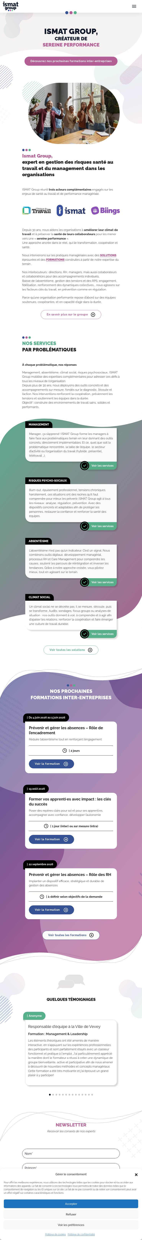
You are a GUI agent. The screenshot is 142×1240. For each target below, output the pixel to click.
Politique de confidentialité (81, 1234)
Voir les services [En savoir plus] (102, 465)
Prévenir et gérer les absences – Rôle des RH (70, 874)
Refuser (71, 1214)
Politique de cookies (55, 1234)
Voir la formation (51, 764)
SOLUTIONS (108, 255)
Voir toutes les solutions (71, 650)
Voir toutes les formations (71, 935)
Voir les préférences (71, 1225)
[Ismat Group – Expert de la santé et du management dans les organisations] (10, 6)
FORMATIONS (55, 259)
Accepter (71, 1204)
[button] (136, 1174)
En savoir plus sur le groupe (71, 314)
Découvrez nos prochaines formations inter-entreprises (71, 61)
